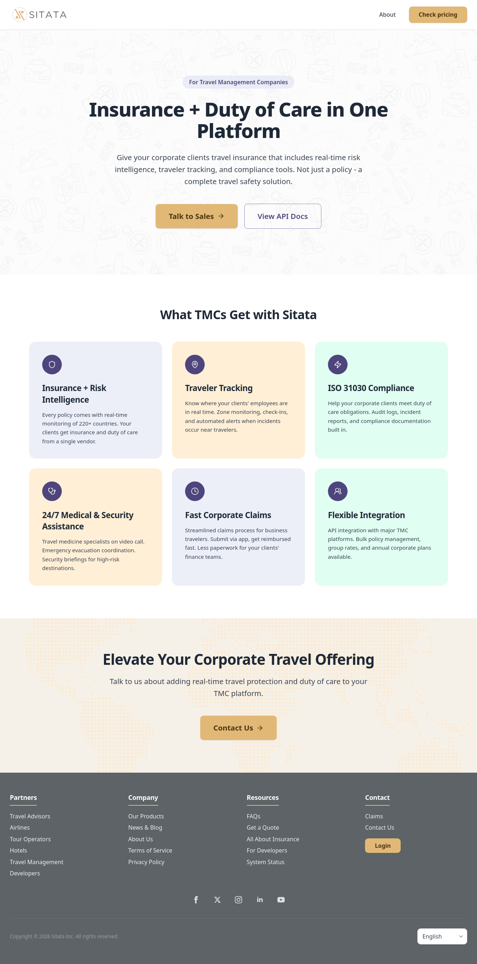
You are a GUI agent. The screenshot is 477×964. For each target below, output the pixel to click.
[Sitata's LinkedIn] (260, 900)
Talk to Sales (196, 216)
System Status (266, 862)
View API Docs (283, 216)
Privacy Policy (146, 862)
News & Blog (145, 827)
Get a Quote (263, 827)
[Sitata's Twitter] (217, 900)
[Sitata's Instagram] (238, 900)
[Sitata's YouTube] (281, 900)
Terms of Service (150, 850)
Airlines (20, 827)
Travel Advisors (30, 816)
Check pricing (438, 15)
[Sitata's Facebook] (196, 900)
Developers (25, 873)
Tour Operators (30, 839)
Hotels (18, 850)
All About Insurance (273, 839)
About (387, 15)
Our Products (146, 816)
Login (383, 846)
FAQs (253, 816)
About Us (140, 839)
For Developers (267, 850)
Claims (374, 816)
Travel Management (36, 862)
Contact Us (238, 728)
